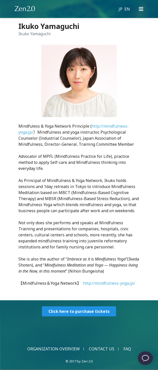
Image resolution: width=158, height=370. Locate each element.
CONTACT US (101, 349)
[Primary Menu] (141, 9)
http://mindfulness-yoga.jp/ (109, 283)
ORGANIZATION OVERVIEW (53, 349)
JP (120, 9)
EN (127, 9)
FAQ (127, 349)
